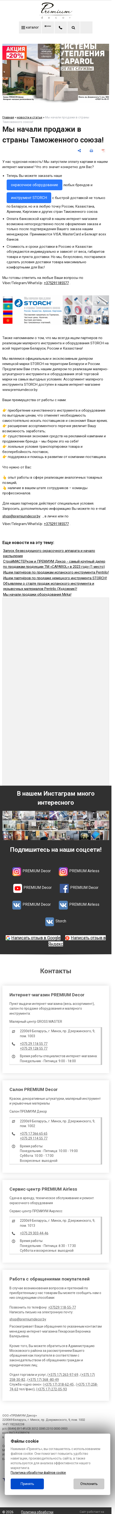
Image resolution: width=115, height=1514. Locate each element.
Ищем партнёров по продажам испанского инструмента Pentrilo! (56, 573)
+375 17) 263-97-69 (63, 1376)
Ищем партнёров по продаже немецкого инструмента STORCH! (55, 579)
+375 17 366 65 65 (33, 1134)
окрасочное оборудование (34, 185)
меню (50, 27)
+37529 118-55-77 (62, 1308)
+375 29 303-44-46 (34, 1234)
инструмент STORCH (29, 198)
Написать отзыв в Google (35, 938)
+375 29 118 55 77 (33, 1044)
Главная (8, 118)
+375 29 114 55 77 (33, 1139)
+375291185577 (56, 284)
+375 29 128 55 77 (33, 1049)
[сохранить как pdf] (103, 151)
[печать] (91, 151)
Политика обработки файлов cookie (38, 1473)
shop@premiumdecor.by (27, 1320)
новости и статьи (29, 118)
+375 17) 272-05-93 (52, 1390)
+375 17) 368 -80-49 (43, 1380)
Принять (27, 1484)
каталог (25, 27)
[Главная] (55, 17)
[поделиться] (79, 151)
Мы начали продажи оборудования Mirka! (37, 595)
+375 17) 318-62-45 (59, 1385)
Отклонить (89, 1484)
